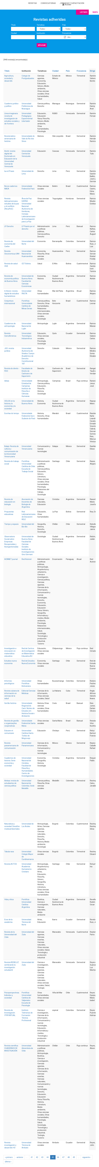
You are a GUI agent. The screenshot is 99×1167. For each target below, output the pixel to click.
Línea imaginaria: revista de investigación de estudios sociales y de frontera (11, 118)
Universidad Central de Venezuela (26, 153)
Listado (83, 12)
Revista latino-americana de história (10, 138)
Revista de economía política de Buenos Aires (11, 278)
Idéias (6, 381)
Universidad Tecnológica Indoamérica (27, 336)
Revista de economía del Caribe (9, 243)
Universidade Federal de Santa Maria (28, 723)
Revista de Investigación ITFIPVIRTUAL (9, 1012)
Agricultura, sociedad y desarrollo (9, 78)
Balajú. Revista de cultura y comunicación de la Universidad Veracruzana (11, 451)
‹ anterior (19, 1157)
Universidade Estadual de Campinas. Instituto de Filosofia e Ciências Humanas (27, 388)
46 (58, 1157)
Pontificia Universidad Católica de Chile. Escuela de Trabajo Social (28, 466)
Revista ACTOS (10, 864)
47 (63, 1157)
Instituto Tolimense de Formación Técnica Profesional (27, 1015)
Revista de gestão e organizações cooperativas (11, 723)
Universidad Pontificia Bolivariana (26, 683)
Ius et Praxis (9, 171)
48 (69, 1157)
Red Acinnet (27, 559)
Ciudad (14, 33)
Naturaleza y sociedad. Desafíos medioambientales (12, 826)
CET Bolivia (26, 264)
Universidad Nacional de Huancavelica (27, 253)
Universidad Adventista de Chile (27, 1048)
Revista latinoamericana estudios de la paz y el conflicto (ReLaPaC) (11, 204)
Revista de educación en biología (9, 501)
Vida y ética (9, 899)
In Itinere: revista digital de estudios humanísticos (11, 293)
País (64, 25)
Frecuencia (66, 33)
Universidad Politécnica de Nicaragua (27, 106)
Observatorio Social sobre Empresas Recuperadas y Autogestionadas (11, 541)
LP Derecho (9, 226)
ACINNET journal (11, 559)
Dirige (93, 71)
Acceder (66, 5)
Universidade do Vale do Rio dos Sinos (28, 138)
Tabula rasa (9, 852)
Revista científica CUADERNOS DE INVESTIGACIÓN (11, 1048)
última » (8, 1162)
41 (32, 1157)
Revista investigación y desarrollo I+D (10, 1145)
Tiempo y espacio (11, 524)
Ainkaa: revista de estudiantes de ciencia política (11, 783)
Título (13, 25)
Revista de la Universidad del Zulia (10, 934)
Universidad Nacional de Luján (26, 326)
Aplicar (42, 45)
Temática (40, 25)
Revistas (32, 3)
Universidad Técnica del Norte (26, 922)
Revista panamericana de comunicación (11, 745)
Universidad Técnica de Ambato (26, 1145)
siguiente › (86, 1157)
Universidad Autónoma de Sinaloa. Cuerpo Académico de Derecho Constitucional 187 (28, 356)
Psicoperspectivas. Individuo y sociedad (11, 995)
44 (48, 1157)
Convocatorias (48, 3)
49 (74, 1157)
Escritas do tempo (11, 413)
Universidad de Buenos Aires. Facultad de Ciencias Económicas (28, 281)
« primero (9, 1157)
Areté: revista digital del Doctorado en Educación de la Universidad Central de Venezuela (10, 158)
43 (42, 1157)
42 (37, 1157)
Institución (41, 33)
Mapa (95, 12)
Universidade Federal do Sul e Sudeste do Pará (28, 416)
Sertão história (10, 703)
